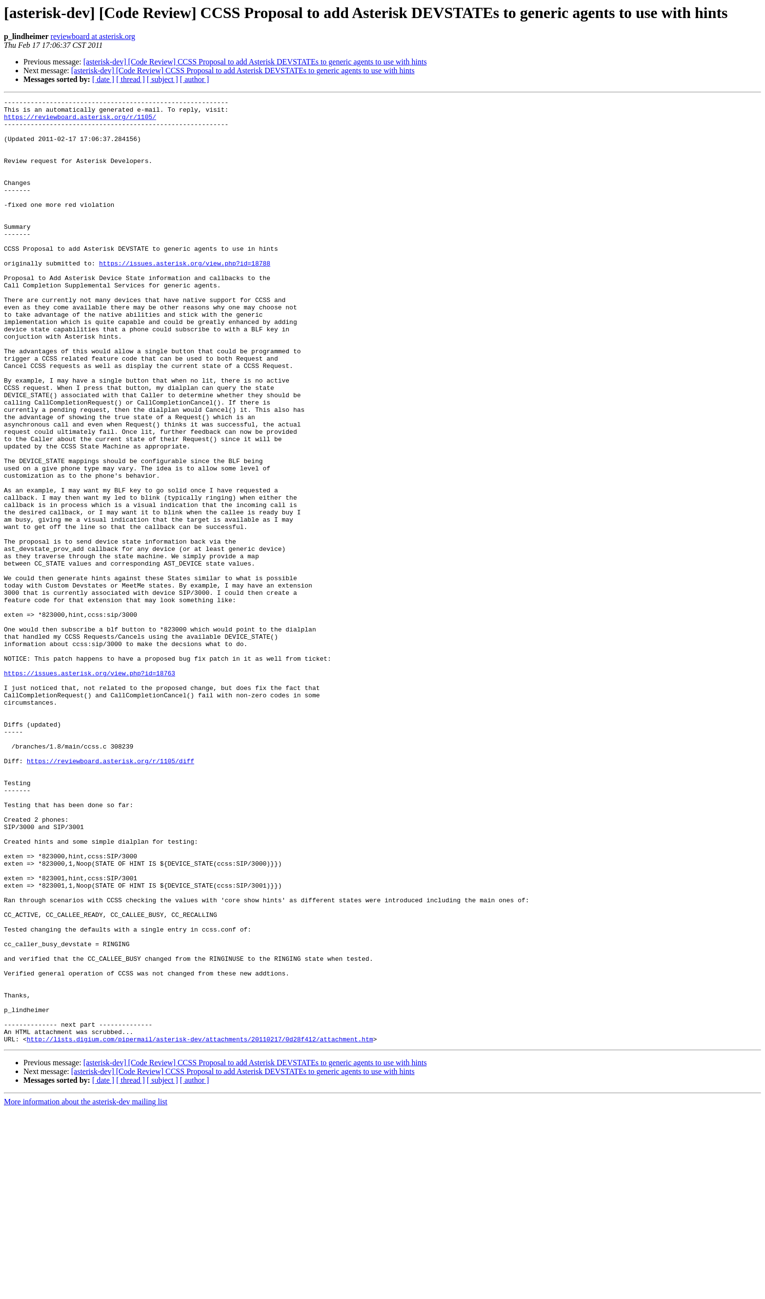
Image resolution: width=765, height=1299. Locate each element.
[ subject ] (162, 79)
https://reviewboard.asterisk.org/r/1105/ (80, 121)
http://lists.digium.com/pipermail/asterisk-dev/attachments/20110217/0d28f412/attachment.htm (200, 1227)
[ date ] (103, 79)
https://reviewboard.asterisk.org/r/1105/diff (110, 894)
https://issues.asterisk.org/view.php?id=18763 (89, 788)
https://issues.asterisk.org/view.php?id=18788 (184, 296)
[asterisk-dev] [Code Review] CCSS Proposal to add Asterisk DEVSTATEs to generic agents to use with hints (255, 62)
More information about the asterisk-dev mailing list (85, 1290)
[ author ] (194, 79)
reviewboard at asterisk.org (93, 36)
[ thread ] (130, 79)
